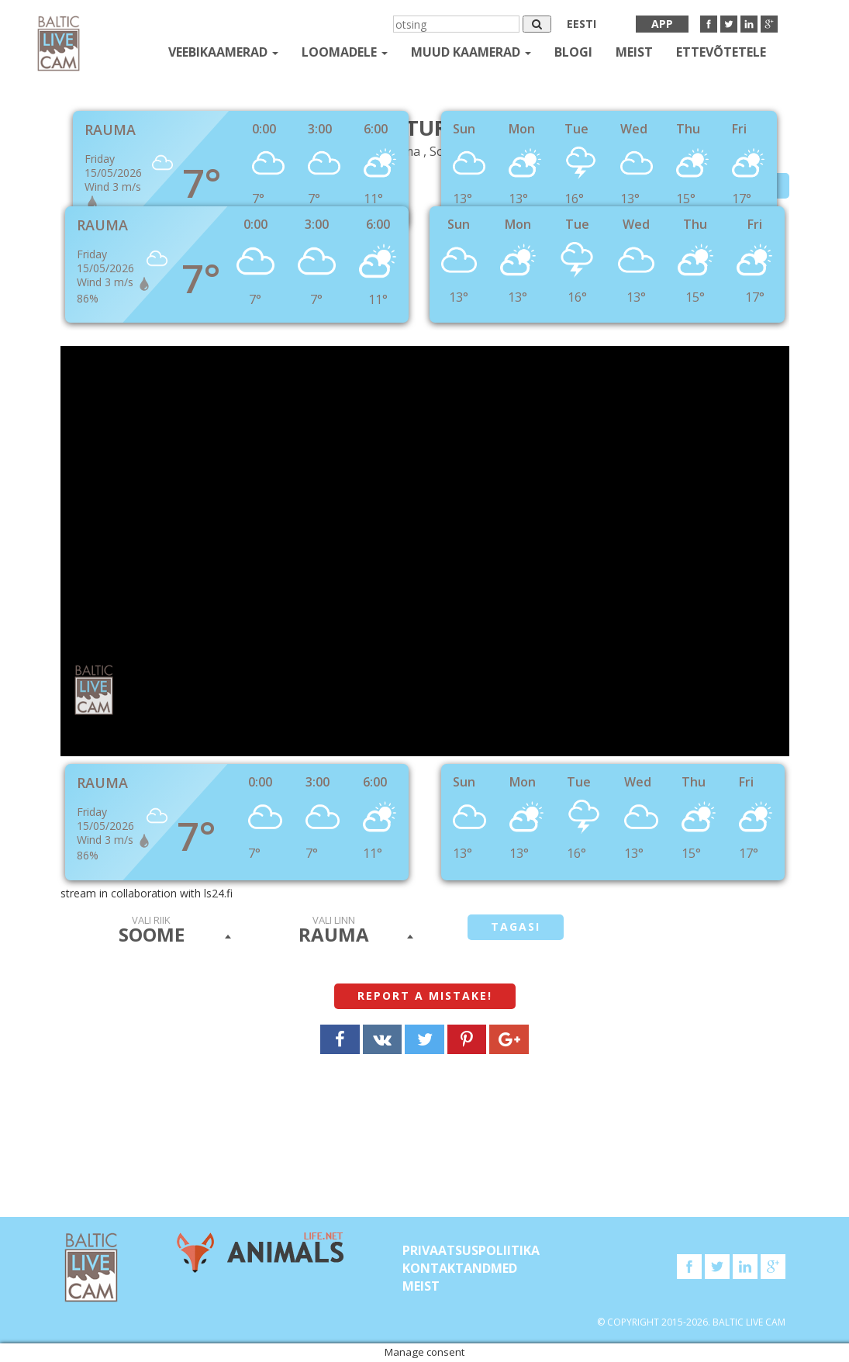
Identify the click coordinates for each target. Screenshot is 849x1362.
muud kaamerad (471, 51)
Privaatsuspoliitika (471, 1250)
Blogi (573, 51)
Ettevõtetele (721, 51)
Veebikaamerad (223, 51)
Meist (634, 51)
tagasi (515, 926)
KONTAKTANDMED (459, 1268)
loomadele (345, 51)
